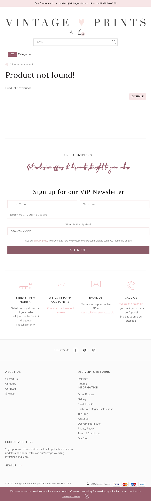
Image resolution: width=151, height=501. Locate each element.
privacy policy (41, 240)
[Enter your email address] (78, 214)
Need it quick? (85, 404)
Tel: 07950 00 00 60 (131, 304)
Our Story (10, 384)
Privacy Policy (86, 428)
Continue (137, 96)
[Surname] (114, 204)
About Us (83, 419)
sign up (14, 465)
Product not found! (22, 64)
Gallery (82, 399)
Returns (82, 384)
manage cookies (71, 496)
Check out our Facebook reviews (61, 310)
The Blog (83, 414)
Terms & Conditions (89, 433)
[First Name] (42, 204)
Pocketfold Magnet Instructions (95, 409)
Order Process (86, 394)
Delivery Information (89, 424)
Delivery (83, 379)
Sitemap (10, 393)
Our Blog (10, 389)
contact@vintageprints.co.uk (97, 312)
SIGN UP (78, 250)
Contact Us (11, 379)
